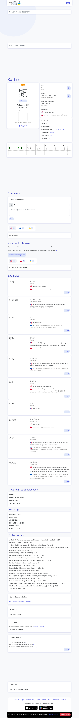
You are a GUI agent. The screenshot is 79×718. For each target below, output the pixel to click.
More (67, 649)
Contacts (63, 699)
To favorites (23, 101)
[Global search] (39, 12)
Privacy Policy (30, 699)
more (67, 292)
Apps (22, 699)
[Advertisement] (39, 63)
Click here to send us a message (19, 601)
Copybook (23, 126)
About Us (16, 699)
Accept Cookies (65, 714)
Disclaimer (55, 699)
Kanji (16, 46)
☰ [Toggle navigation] (68, 3)
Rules (39, 699)
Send (11, 219)
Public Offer (46, 699)
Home (11, 46)
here (56, 250)
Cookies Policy (54, 714)
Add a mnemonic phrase (17, 255)
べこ (35, 647)
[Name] (41, 205)
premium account (38, 627)
